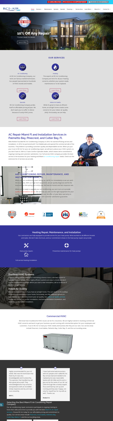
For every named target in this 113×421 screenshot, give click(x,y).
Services (38, 9)
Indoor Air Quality (17, 258)
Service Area (79, 9)
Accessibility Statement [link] (49, 418)
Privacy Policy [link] (38, 418)
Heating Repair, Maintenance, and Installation (56, 211)
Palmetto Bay (80, 351)
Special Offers (22, 42)
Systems (56, 9)
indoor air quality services (53, 267)
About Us (97, 9)
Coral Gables (70, 351)
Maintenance (48, 9)
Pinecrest (62, 351)
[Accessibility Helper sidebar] (2, 404)
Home (32, 9)
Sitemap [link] (59, 418)
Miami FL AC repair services (68, 346)
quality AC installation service (65, 169)
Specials (62, 9)
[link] (56, 2)
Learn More (88, 9)
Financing (69, 9)
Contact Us (106, 9)
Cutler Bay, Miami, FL (93, 351)
